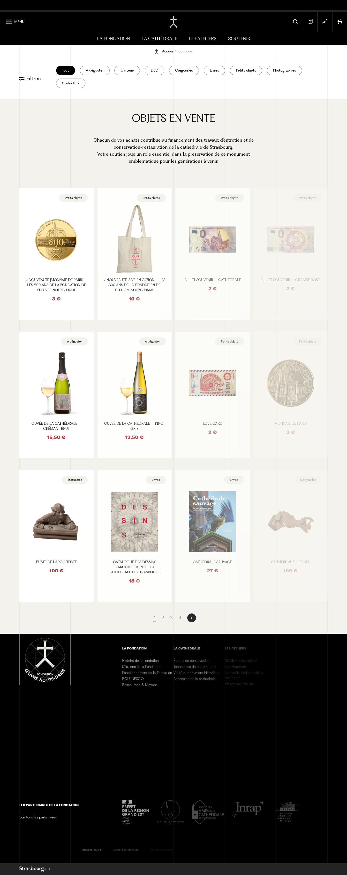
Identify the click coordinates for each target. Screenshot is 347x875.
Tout (65, 70)
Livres (214, 70)
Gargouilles (184, 70)
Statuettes (70, 83)
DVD (154, 70)
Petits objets (246, 70)
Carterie (127, 70)
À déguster (95, 70)
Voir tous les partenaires (38, 817)
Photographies (284, 70)
